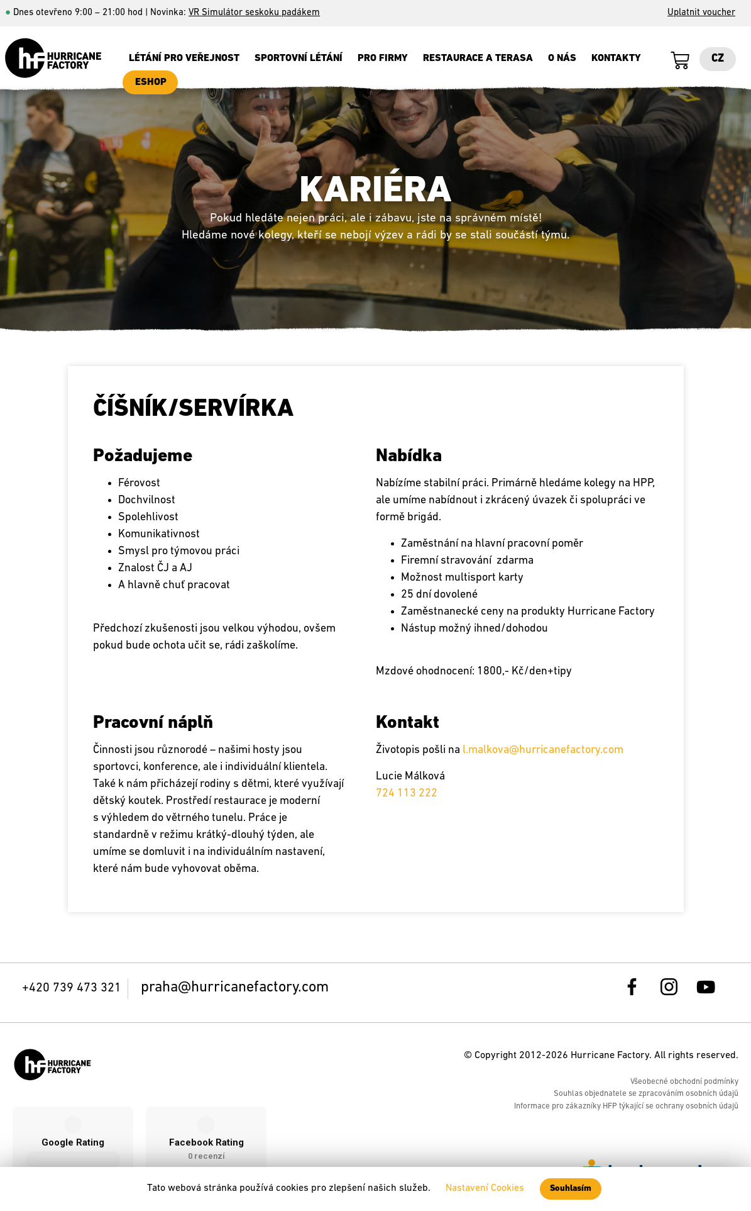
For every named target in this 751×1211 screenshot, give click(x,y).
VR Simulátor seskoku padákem (254, 13)
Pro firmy (383, 58)
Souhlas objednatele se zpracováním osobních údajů (646, 1094)
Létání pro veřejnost (184, 58)
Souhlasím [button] (570, 1188)
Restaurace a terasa (478, 58)
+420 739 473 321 (71, 988)
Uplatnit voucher (701, 13)
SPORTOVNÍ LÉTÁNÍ (299, 58)
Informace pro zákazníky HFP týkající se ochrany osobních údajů (626, 1106)
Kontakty (616, 58)
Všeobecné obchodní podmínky (684, 1082)
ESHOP (151, 82)
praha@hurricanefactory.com (235, 987)
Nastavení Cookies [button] (485, 1188)
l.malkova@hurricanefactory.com (543, 750)
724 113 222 (406, 794)
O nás (562, 58)
